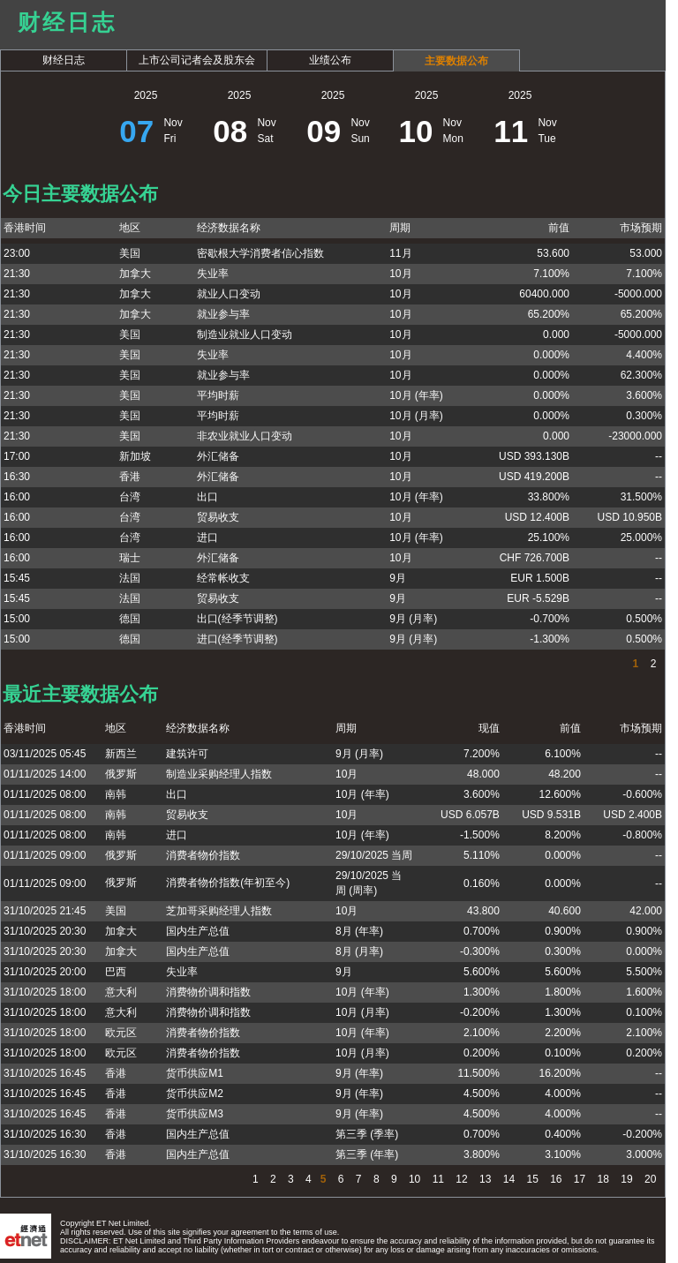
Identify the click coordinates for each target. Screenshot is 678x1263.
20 (649, 1179)
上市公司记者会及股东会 (197, 60)
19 (625, 1179)
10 (413, 1179)
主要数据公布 (456, 61)
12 (460, 1179)
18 (601, 1179)
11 (436, 1179)
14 (507, 1179)
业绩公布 (330, 60)
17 (578, 1179)
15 (531, 1179)
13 (484, 1179)
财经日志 (63, 60)
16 (554, 1179)
